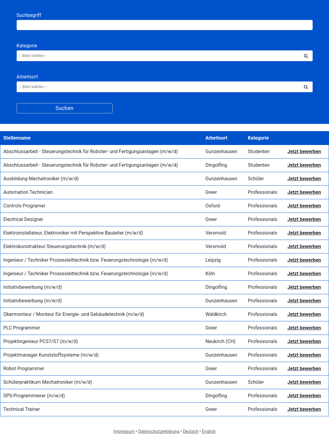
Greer (211, 192)
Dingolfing (216, 165)
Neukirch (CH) (220, 341)
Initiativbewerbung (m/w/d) (32, 287)
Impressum (124, 431)
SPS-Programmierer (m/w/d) (34, 396)
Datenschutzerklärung (158, 431)
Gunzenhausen (221, 151)
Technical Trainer (21, 409)
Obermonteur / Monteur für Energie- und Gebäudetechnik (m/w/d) (73, 314)
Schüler (256, 178)
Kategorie (27, 46)
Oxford (212, 206)
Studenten (259, 151)
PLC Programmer (21, 328)
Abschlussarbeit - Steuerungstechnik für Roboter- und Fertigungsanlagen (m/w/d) (90, 151)
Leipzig (213, 260)
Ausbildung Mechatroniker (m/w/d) (41, 178)
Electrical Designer (23, 219)
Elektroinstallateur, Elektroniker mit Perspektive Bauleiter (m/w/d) (73, 233)
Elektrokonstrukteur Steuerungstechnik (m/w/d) (54, 246)
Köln (210, 273)
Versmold (215, 233)
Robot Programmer (23, 368)
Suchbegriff (29, 15)
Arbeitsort (27, 77)
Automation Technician (28, 192)
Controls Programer (24, 206)
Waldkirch (215, 314)
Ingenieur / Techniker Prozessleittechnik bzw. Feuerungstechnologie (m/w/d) (85, 260)
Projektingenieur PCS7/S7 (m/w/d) (40, 341)
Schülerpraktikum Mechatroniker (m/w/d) (47, 382)
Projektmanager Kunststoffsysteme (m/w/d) (50, 355)
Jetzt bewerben (304, 151)
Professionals (262, 192)
